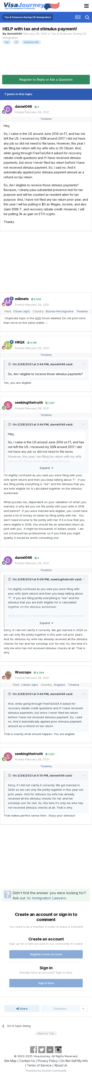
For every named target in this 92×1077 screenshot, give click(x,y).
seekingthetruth (29, 402)
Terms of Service (39, 1065)
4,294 (39, 672)
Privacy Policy (48, 1061)
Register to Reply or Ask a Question (46, 79)
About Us (60, 1065)
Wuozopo (23, 672)
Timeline (46, 118)
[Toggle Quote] (10, 364)
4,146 (32, 342)
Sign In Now (46, 983)
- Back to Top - (46, 1033)
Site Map (10, 1061)
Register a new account (46, 954)
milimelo (22, 299)
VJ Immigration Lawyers (46, 898)
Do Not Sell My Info (74, 1061)
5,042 (36, 299)
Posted (32, 112)
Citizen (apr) (21, 311)
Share (22, 1008)
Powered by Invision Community (46, 1070)
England (59, 684)
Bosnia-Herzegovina (59, 311)
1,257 (50, 402)
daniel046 (14, 33)
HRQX (20, 342)
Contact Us (27, 1061)
